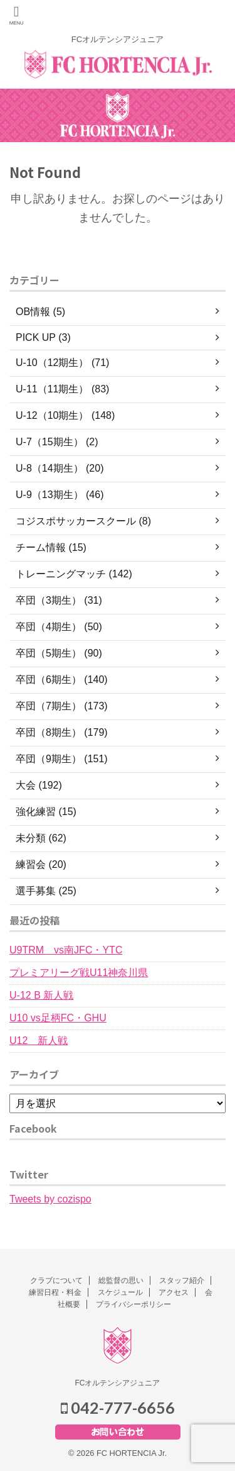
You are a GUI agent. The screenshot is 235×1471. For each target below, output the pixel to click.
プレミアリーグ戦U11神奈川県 (78, 972)
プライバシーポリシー (133, 1304)
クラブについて (56, 1280)
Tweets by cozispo (50, 1199)
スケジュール (120, 1292)
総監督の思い (121, 1280)
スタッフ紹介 (181, 1280)
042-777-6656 (118, 1407)
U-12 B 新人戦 (41, 995)
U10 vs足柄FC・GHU (58, 1018)
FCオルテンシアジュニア (117, 1383)
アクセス (174, 1292)
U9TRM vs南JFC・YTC (65, 950)
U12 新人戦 (38, 1040)
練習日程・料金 (55, 1292)
